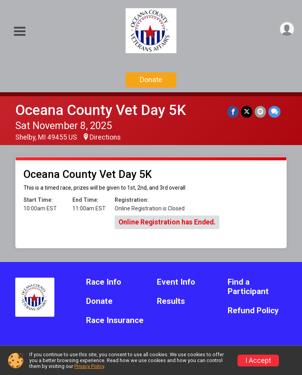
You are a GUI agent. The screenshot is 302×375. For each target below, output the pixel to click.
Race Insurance (115, 320)
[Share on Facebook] (233, 111)
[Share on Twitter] (246, 111)
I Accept (258, 360)
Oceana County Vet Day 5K (100, 110)
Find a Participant (248, 287)
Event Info (176, 282)
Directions (105, 137)
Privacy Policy (89, 366)
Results (171, 301)
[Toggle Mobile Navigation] (19, 31)
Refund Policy (253, 310)
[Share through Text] (274, 111)
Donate (151, 79)
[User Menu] (287, 29)
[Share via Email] (260, 111)
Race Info (103, 282)
